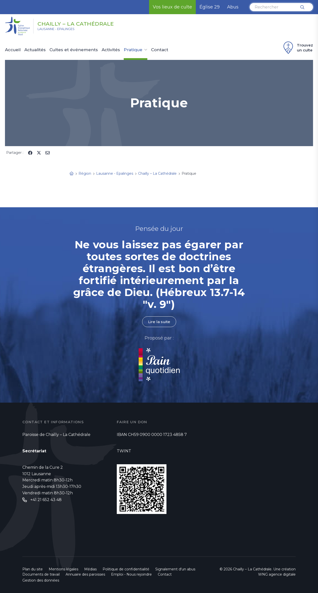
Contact (159, 50)
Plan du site (32, 569)
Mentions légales (63, 569)
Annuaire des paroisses (85, 574)
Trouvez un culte (297, 48)
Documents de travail (41, 574)
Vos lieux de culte (172, 7)
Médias (90, 569)
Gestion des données (40, 580)
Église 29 (209, 7)
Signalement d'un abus (175, 569)
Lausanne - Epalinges (62, 30)
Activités (111, 50)
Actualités (35, 50)
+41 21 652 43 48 (46, 500)
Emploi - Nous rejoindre (131, 574)
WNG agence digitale (277, 574)
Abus (232, 7)
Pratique (133, 50)
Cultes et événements (73, 50)
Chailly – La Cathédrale (87, 23)
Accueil (13, 50)
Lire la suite (159, 321)
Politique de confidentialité (126, 569)
